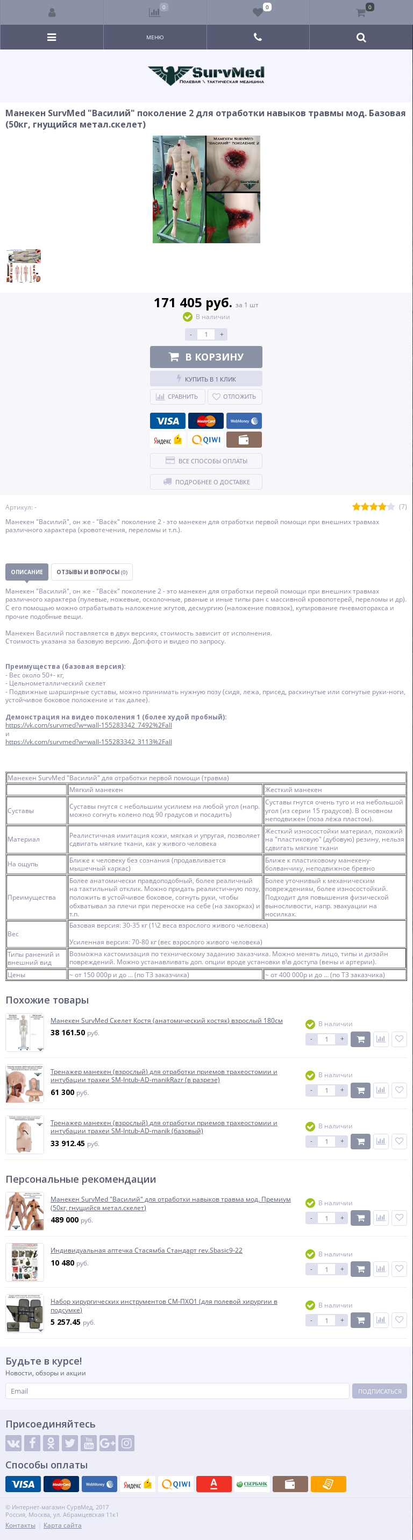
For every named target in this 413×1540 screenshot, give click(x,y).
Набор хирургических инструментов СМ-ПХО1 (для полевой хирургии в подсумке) (164, 1305)
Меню (155, 37)
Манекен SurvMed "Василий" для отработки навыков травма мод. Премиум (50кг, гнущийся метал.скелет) (171, 1203)
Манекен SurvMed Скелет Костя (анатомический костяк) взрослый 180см (167, 1020)
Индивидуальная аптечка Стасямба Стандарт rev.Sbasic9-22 (147, 1250)
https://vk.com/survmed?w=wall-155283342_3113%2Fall (88, 741)
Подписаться (380, 1391)
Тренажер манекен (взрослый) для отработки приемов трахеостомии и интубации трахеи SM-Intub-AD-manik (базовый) (164, 1127)
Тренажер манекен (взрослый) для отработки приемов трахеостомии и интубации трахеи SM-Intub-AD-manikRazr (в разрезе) (164, 1076)
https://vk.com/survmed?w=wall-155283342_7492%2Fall (88, 725)
